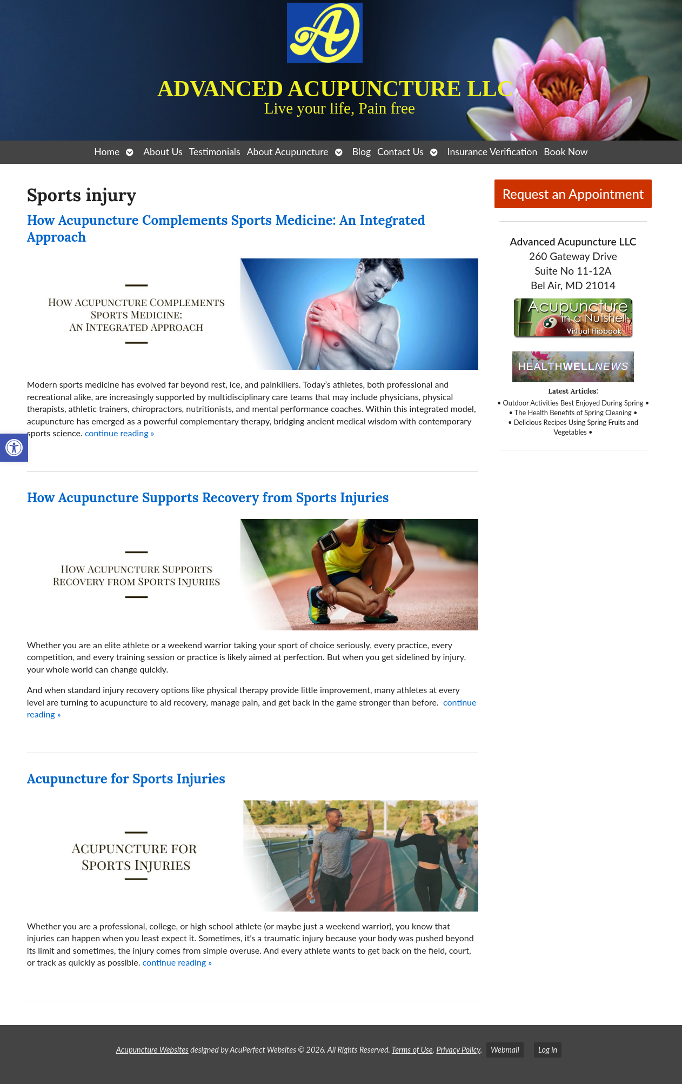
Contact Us (400, 151)
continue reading (120, 433)
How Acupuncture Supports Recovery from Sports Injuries (208, 497)
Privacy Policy (458, 1049)
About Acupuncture (288, 151)
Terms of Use (412, 1049)
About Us (162, 151)
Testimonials (214, 151)
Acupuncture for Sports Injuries (126, 778)
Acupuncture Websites (152, 1049)
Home (106, 151)
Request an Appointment (573, 194)
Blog (361, 151)
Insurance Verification (492, 151)
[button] (14, 448)
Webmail (505, 1049)
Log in (547, 1049)
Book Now (565, 151)
